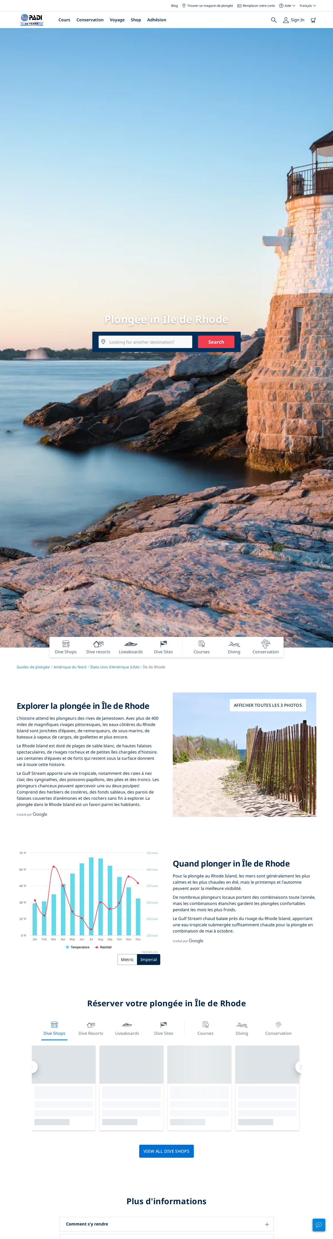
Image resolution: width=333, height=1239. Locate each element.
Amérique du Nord (70, 666)
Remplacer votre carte (256, 5)
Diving (242, 1028)
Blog (174, 5)
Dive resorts (91, 1028)
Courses (205, 1028)
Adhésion (156, 20)
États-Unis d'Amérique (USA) (114, 666)
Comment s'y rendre (87, 1224)
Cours (64, 20)
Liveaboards (127, 1028)
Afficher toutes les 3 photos (268, 705)
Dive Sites (163, 1028)
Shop (136, 20)
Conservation (90, 20)
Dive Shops (54, 1028)
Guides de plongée (33, 666)
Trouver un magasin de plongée (207, 5)
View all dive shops (166, 1151)
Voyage (117, 20)
